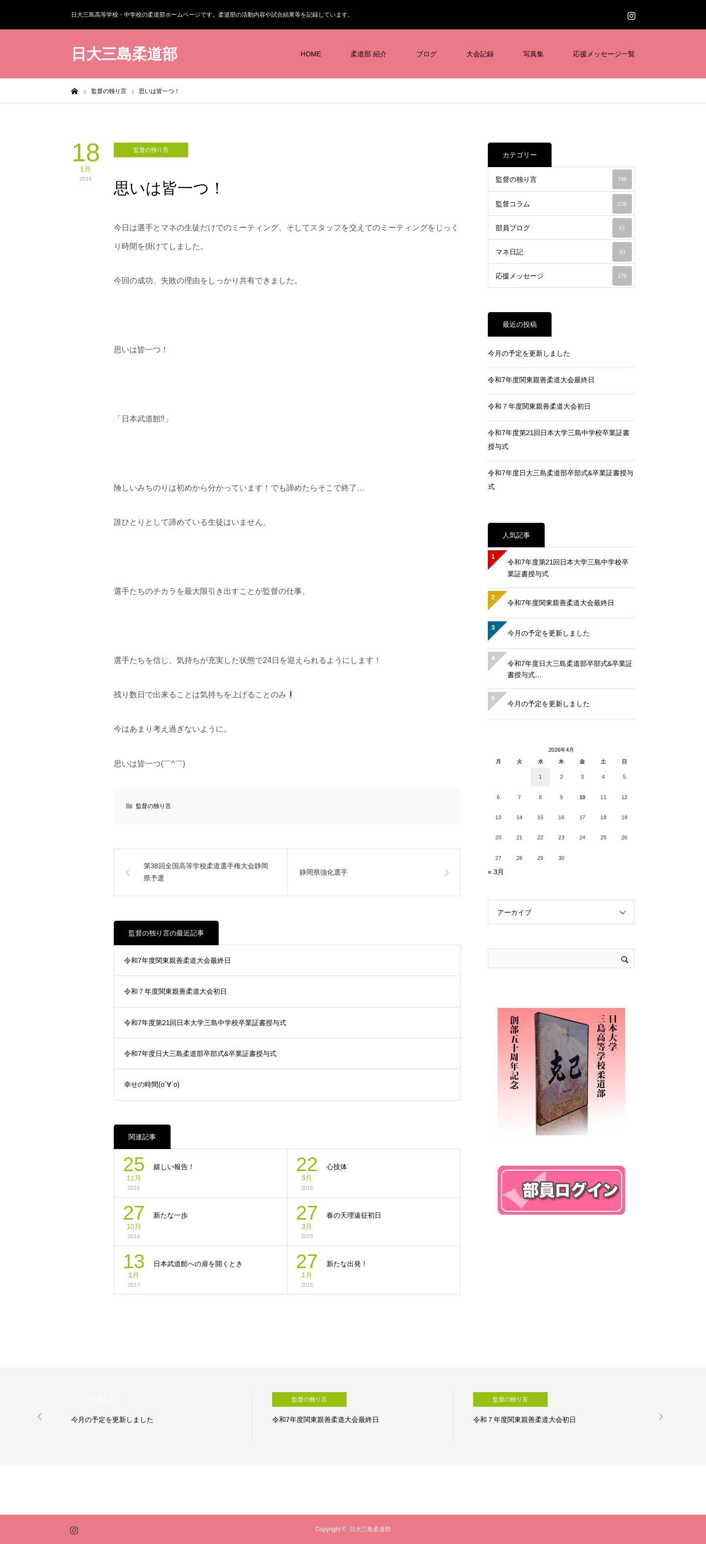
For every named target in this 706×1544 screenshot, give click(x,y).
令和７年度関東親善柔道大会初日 (175, 991)
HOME (311, 54)
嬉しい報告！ (174, 1167)
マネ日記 (564, 252)
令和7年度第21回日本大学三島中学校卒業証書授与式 (205, 1023)
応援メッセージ (564, 276)
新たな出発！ (347, 1264)
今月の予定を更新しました (529, 353)
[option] (161, 1416)
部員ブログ (564, 228)
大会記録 (480, 54)
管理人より (105, 1399)
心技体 (337, 1167)
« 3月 (496, 872)
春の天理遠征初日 (354, 1215)
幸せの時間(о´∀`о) (151, 1084)
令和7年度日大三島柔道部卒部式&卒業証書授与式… (569, 669)
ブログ (426, 54)
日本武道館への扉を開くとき (198, 1264)
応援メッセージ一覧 (604, 54)
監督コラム (564, 204)
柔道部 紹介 (369, 54)
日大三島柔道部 (124, 54)
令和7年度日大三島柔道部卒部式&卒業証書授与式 (200, 1053)
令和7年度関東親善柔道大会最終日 (177, 960)
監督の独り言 (151, 150)
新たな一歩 (170, 1215)
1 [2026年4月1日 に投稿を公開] (540, 777)
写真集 (533, 54)
